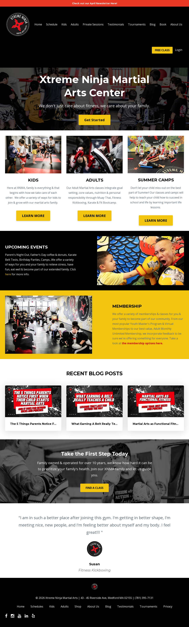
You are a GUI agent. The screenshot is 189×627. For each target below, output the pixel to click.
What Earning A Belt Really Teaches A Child (103, 423)
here (8, 274)
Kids (64, 24)
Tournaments (137, 24)
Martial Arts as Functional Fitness (157, 423)
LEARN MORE (33, 215)
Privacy (167, 606)
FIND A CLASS (94, 488)
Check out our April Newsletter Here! (94, 3)
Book (163, 24)
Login (178, 50)
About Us (176, 24)
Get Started (94, 120)
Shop (78, 606)
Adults (75, 24)
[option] (94, 540)
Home (38, 24)
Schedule (51, 24)
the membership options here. (142, 343)
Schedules (37, 606)
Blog (153, 24)
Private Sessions (93, 24)
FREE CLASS (162, 50)
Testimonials (116, 24)
